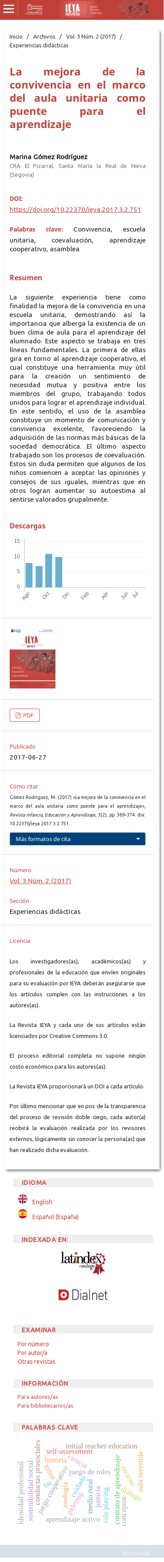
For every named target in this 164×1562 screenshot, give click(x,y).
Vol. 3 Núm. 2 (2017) (91, 36)
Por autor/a (32, 1352)
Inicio (16, 36)
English (42, 1201)
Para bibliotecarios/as (45, 1405)
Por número (33, 1344)
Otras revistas (36, 1361)
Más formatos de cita (43, 839)
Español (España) (55, 1216)
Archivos (44, 36)
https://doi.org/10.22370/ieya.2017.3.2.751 (75, 209)
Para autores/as (37, 1397)
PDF (28, 715)
